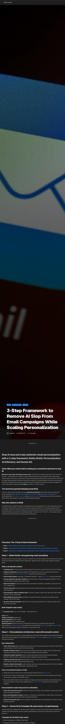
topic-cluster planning (18, 497)
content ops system (16, 626)
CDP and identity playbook (21, 575)
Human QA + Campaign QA (49, 495)
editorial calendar (34, 497)
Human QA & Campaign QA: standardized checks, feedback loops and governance (34, 551)
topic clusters (45, 626)
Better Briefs (16, 495)
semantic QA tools (37, 682)
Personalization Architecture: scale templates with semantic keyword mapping (33, 549)
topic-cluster (46, 577)
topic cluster (47, 673)
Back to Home (7, 2)
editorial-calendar (56, 626)
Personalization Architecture (29, 495)
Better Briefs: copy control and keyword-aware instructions (27, 546)
